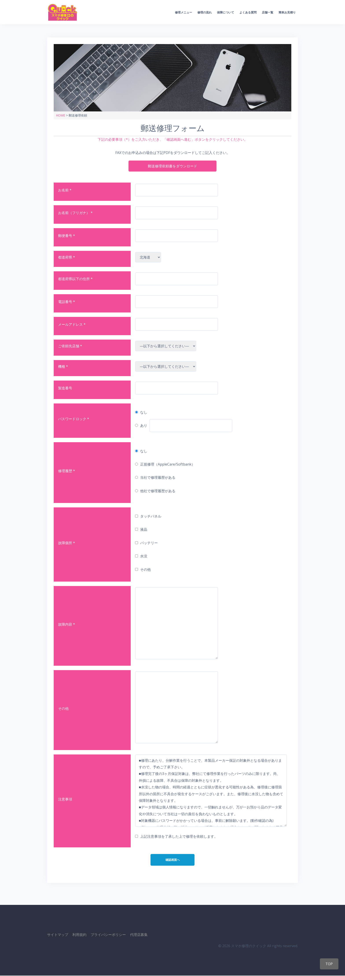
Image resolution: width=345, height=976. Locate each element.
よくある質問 (248, 12)
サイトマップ (57, 935)
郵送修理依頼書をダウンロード (172, 166)
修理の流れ (204, 12)
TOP (328, 963)
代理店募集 (139, 935)
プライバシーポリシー (108, 935)
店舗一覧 (267, 12)
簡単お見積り (287, 12)
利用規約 (79, 935)
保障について (225, 12)
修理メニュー (183, 12)
